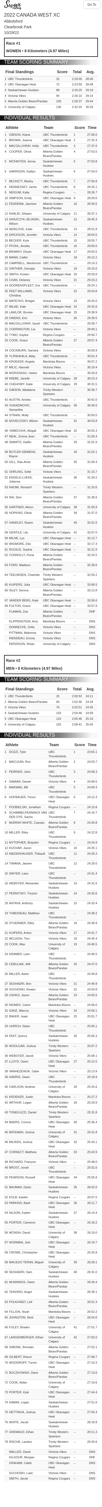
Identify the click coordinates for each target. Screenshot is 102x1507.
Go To (92, 5)
